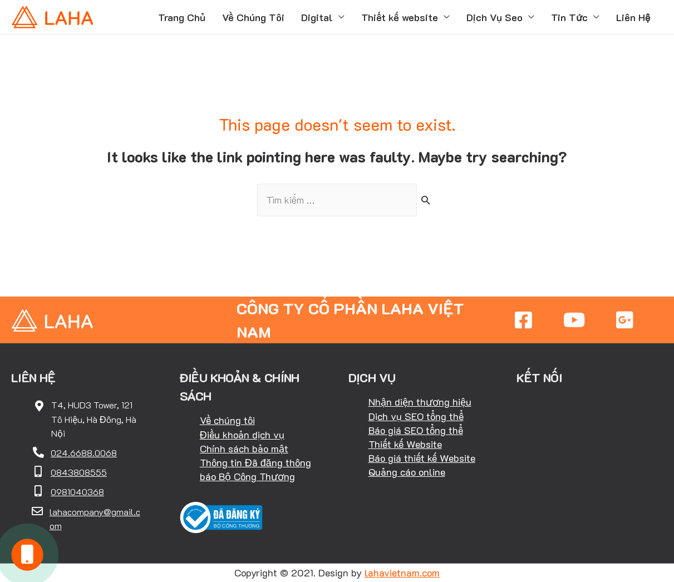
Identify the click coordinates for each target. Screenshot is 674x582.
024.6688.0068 (84, 452)
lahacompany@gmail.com (95, 518)
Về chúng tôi (227, 420)
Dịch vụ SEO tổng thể (416, 416)
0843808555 (79, 472)
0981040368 (77, 491)
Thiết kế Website (405, 444)
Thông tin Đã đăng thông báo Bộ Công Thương (255, 469)
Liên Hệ (633, 17)
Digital (317, 17)
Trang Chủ (181, 17)
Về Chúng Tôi (253, 17)
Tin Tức (569, 17)
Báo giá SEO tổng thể (415, 430)
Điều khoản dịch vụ (242, 434)
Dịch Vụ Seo (494, 17)
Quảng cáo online (406, 472)
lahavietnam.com (402, 572)
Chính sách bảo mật (244, 448)
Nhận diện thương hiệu (419, 401)
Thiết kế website (399, 17)
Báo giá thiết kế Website (421, 458)
